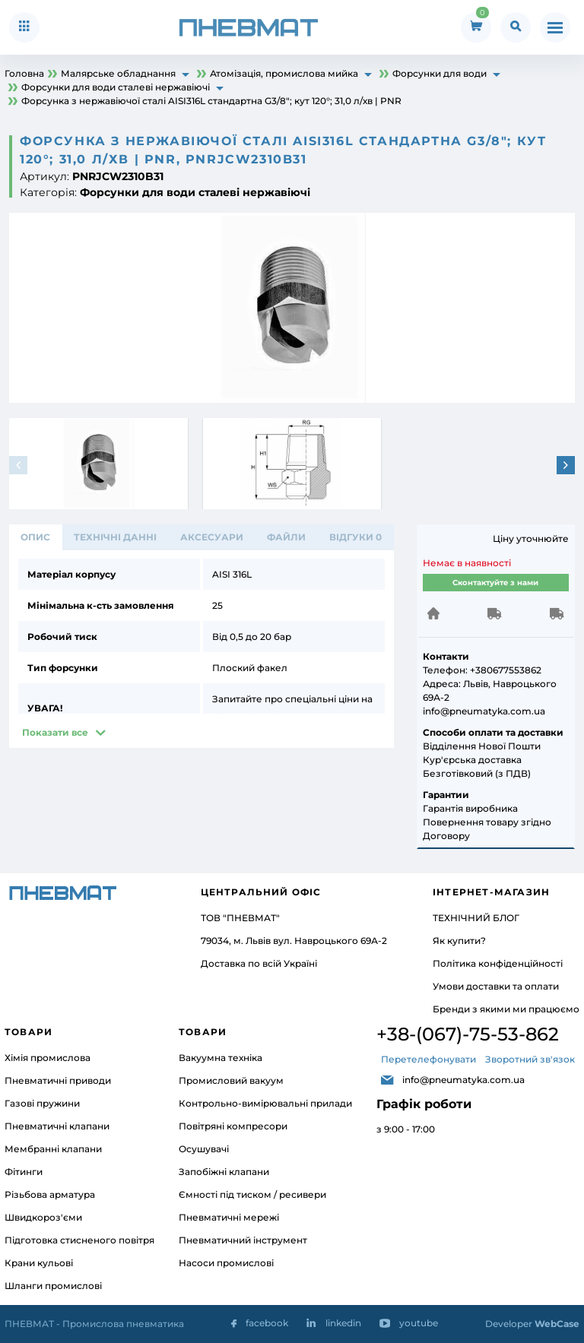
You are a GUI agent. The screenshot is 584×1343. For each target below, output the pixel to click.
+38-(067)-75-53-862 (467, 1034)
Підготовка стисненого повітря (79, 1240)
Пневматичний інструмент (243, 1240)
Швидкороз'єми (43, 1217)
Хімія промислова (47, 1057)
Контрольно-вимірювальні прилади (265, 1103)
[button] (566, 465)
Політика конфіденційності (498, 963)
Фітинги (24, 1171)
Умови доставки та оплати (496, 986)
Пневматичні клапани (57, 1126)
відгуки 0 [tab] (355, 537)
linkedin (343, 1323)
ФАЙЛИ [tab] (286, 537)
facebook (267, 1323)
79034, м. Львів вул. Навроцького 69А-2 (294, 940)
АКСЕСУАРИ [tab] (211, 537)
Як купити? (459, 940)
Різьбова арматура (50, 1194)
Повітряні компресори (233, 1126)
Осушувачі (204, 1149)
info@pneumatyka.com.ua (463, 1079)
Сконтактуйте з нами (495, 583)
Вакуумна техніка (220, 1057)
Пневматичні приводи (58, 1080)
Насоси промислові (226, 1263)
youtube (418, 1323)
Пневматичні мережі (229, 1217)
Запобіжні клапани (224, 1171)
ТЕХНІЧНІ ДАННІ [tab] (115, 537)
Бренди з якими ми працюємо (506, 1009)
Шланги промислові (53, 1285)
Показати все (55, 732)
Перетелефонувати (428, 1059)
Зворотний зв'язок (530, 1059)
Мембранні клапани (53, 1149)
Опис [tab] (35, 537)
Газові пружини (42, 1103)
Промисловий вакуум (231, 1080)
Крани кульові (39, 1263)
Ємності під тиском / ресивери (252, 1194)
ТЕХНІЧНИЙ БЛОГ (476, 917)
